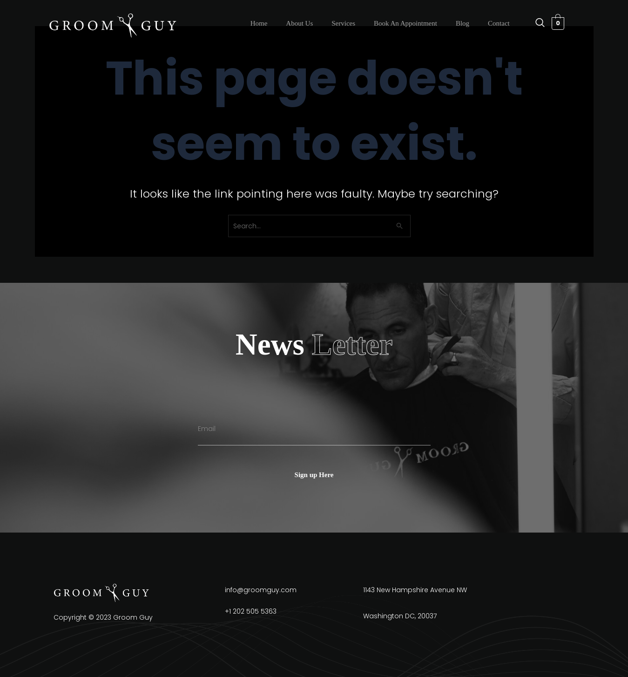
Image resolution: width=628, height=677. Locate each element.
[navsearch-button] (535, 23)
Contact (499, 23)
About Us (299, 23)
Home (259, 23)
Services (343, 23)
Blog (462, 23)
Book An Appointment (405, 23)
